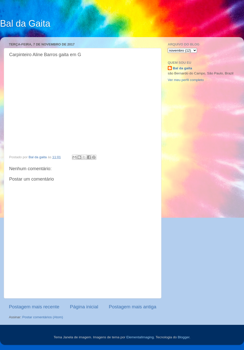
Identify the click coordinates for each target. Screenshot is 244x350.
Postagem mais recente (34, 306)
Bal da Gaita (25, 23)
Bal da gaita (182, 68)
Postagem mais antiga (132, 306)
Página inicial (84, 306)
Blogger (183, 337)
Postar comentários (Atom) (42, 317)
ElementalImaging (140, 337)
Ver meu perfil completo (186, 80)
